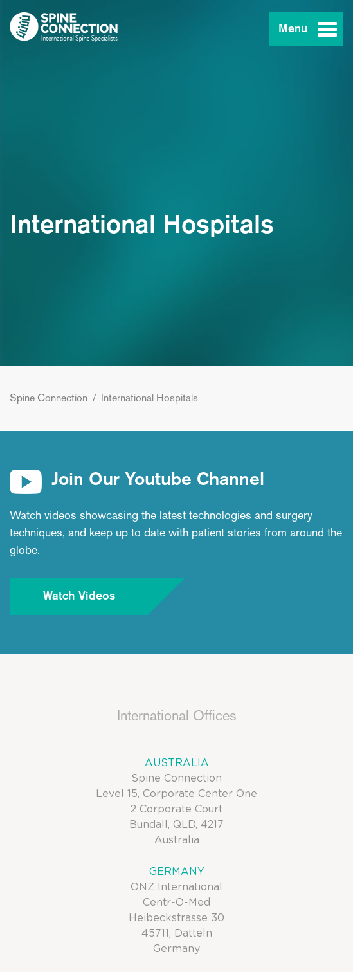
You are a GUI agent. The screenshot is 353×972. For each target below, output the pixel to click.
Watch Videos (96, 596)
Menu (293, 29)
